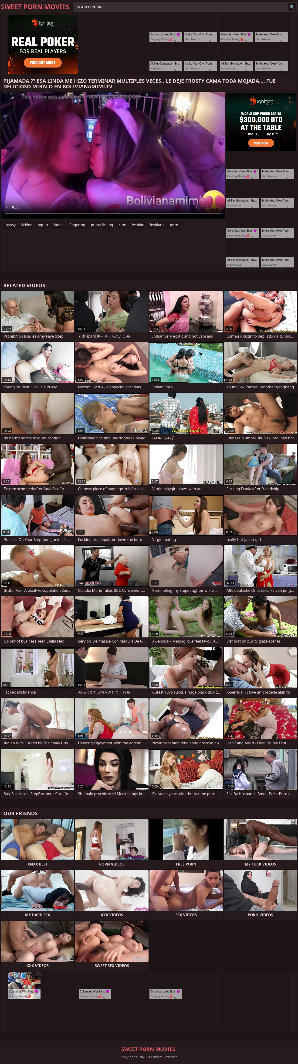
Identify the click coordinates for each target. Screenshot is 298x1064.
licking (26, 224)
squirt (43, 224)
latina (59, 224)
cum (122, 224)
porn (174, 224)
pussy (11, 224)
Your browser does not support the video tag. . (113, 155)
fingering (77, 224)
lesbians (157, 224)
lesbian (138, 224)
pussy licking (102, 224)
